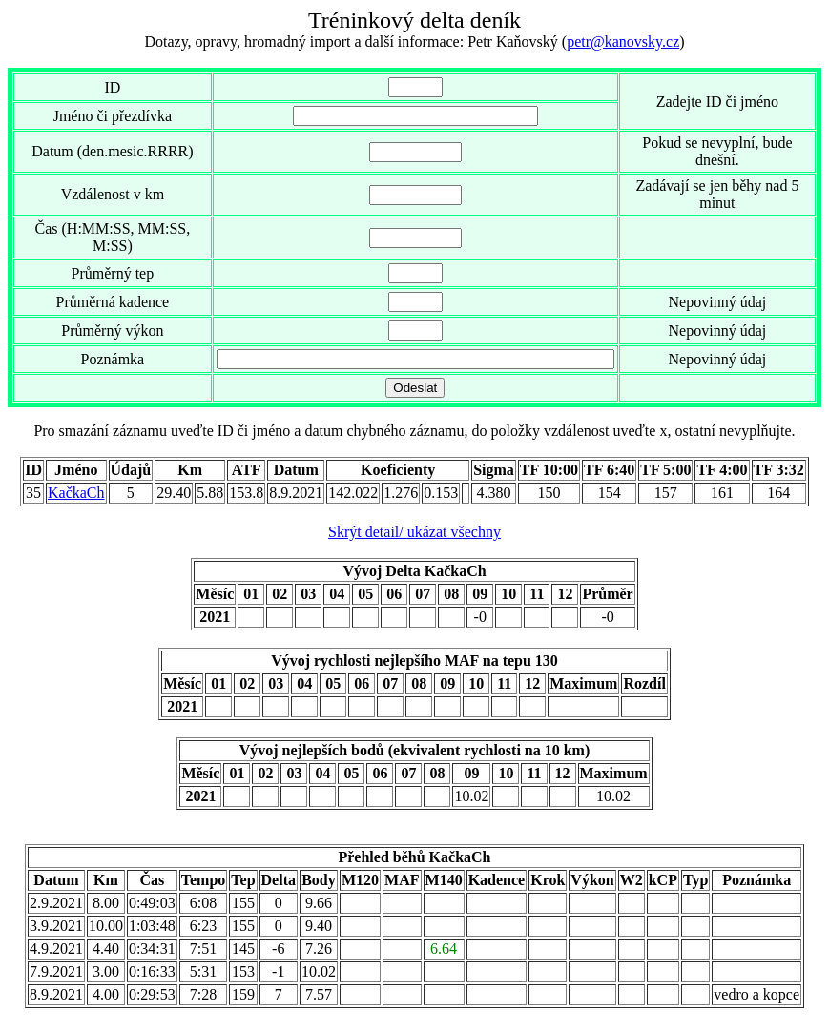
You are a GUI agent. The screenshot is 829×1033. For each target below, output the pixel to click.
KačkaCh (76, 493)
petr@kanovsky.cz (623, 41)
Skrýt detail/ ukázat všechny (414, 532)
